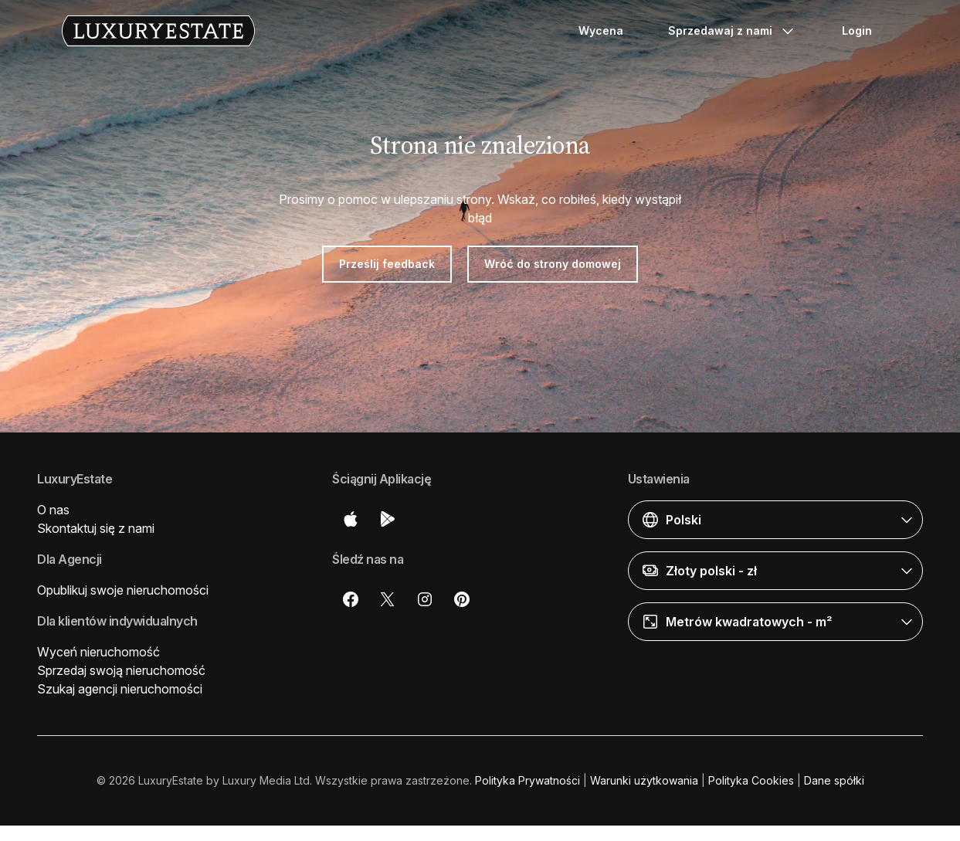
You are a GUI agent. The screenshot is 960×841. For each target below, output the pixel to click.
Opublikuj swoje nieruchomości (123, 590)
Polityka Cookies (751, 780)
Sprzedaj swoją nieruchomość (121, 670)
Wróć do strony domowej (552, 263)
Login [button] (857, 30)
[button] (775, 519)
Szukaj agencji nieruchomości (119, 689)
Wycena (600, 30)
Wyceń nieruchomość (98, 652)
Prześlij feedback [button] (387, 263)
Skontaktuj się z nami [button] (95, 528)
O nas (53, 509)
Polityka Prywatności (527, 780)
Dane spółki (834, 780)
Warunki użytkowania (644, 780)
